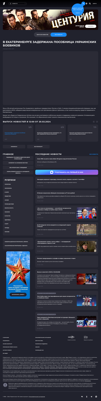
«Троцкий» (47, 366)
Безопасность (9, 208)
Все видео (5, 353)
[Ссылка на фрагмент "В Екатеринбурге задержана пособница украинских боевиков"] (18, 133)
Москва (7, 231)
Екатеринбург (38, 146)
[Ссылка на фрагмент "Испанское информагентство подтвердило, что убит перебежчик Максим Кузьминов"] (50, 133)
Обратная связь (39, 340)
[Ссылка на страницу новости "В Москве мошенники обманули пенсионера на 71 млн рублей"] (66, 197)
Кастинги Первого (7, 350)
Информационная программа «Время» (16, 241)
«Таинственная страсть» (69, 366)
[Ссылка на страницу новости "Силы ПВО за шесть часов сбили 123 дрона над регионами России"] (66, 162)
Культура (7, 215)
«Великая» (52, 366)
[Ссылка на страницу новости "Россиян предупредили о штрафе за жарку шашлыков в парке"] (66, 262)
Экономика (8, 188)
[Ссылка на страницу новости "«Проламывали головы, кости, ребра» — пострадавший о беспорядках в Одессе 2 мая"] (66, 246)
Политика (8, 184)
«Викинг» (41, 366)
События (37, 347)
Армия (7, 200)
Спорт (6, 223)
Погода (7, 227)
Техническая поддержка (41, 343)
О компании (6, 337)
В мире (7, 192)
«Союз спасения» (27, 366)
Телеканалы (88, 380)
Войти (95, 3)
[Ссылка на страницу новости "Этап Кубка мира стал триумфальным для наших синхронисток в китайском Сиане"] (66, 300)
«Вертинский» (59, 366)
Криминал (14, 146)
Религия (7, 212)
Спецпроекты (6, 340)
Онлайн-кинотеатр (7, 343)
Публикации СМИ (39, 350)
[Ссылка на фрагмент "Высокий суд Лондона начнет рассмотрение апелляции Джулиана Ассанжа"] (83, 133)
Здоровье (7, 219)
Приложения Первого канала (10, 347)
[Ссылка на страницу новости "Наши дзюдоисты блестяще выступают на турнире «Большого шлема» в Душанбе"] (66, 321)
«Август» (5, 366)
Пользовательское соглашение (43, 337)
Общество (8, 196)
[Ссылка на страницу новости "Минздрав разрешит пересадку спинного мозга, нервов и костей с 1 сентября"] (66, 183)
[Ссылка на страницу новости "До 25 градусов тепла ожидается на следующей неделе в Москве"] (66, 229)
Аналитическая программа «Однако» (16, 245)
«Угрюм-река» (35, 366)
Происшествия (9, 204)
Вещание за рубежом (88, 338)
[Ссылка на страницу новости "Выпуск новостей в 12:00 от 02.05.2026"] (66, 279)
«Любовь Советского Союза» (15, 366)
